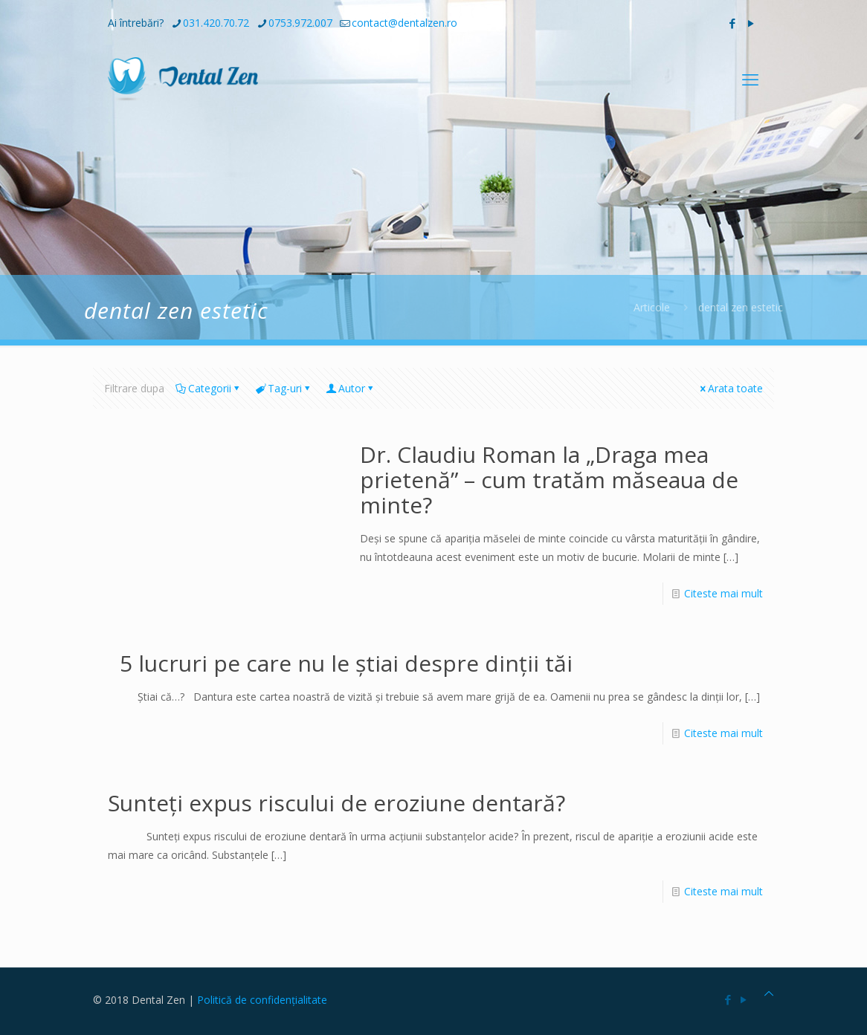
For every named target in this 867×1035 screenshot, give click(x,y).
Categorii (208, 388)
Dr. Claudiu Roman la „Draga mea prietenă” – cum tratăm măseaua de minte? (549, 479)
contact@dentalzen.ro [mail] (404, 23)
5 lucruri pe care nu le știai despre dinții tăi (340, 663)
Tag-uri (283, 388)
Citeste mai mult (723, 593)
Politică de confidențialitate (262, 1000)
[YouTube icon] (750, 23)
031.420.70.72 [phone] (216, 23)
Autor (351, 388)
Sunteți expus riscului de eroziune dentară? (336, 803)
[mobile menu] (750, 78)
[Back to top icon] (769, 993)
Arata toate (730, 388)
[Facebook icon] (732, 23)
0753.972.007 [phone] (300, 23)
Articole (652, 307)
